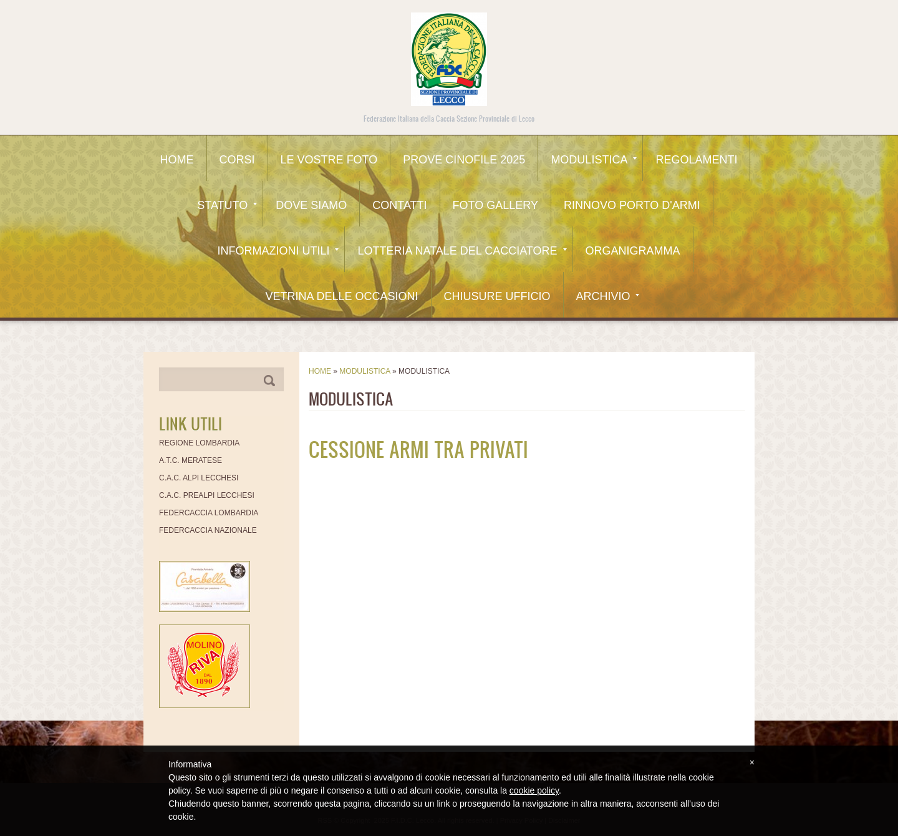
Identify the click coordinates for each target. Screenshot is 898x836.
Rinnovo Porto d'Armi (632, 205)
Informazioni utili (278, 251)
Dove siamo (311, 205)
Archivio (607, 296)
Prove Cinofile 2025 (464, 159)
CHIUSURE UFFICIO (497, 296)
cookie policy (534, 790)
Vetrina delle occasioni (341, 296)
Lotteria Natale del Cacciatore (461, 251)
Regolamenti (696, 159)
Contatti (399, 205)
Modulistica (594, 159)
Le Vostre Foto (329, 159)
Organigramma (633, 251)
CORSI (237, 159)
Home (177, 159)
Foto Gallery (495, 205)
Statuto (227, 205)
